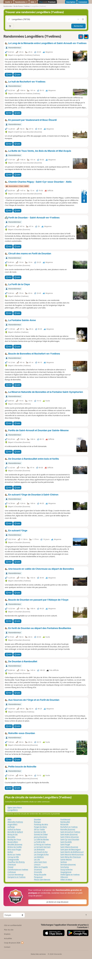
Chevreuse (12, 864)
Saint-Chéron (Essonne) (69, 837)
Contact (7, 947)
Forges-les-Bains (40, 827)
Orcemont (38, 869)
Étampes (37, 822)
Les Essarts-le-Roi (41, 852)
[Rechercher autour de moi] (82, 19)
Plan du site (8, 930)
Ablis (9, 819)
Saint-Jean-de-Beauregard (70, 849)
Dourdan (37, 819)
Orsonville (38, 872)
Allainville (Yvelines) (15, 822)
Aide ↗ (33, 2)
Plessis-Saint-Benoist (42, 879)
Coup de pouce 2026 (14, 942)
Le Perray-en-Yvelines (42, 844)
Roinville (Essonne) (67, 829)
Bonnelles (11, 837)
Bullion (10, 852)
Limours (37, 864)
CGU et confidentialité (13, 925)
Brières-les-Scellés (15, 847)
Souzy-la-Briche (66, 869)
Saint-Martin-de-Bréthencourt (72, 852)
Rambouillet (65, 822)
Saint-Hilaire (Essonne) (69, 847)
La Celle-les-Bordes (41, 839)
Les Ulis (37, 859)
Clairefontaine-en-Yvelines (18, 869)
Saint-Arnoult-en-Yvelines (70, 832)
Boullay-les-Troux (14, 839)
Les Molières (39, 857)
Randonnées (21, 2)
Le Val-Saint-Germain (42, 847)
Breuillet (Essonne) (15, 844)
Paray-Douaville (40, 874)
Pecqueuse (38, 877)
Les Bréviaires (39, 849)
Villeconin (64, 877)
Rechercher (78, 26)
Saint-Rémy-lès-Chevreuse (70, 857)
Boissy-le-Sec (13, 834)
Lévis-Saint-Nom (40, 862)
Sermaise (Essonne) (68, 864)
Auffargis (11, 827)
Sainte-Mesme (66, 859)
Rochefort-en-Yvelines (69, 827)
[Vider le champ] (78, 19)
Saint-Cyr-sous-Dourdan (69, 839)
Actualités (8, 938)
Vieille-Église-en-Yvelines (70, 874)
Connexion (82, 2)
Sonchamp (64, 867)
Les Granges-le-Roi (41, 854)
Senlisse (63, 862)
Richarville (64, 824)
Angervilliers (12, 824)
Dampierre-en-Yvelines (16, 877)
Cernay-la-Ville (13, 857)
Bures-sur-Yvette (14, 854)
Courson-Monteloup (15, 874)
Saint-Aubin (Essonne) (69, 834)
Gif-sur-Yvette (39, 829)
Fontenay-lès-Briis (41, 824)
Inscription (70, 2)
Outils (8, 2)
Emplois (7, 934)
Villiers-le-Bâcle (66, 879)
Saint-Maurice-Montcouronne (71, 854)
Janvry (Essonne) (40, 837)
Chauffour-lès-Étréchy (16, 862)
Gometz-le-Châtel (41, 834)
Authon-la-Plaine (14, 829)
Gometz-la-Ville (40, 832)
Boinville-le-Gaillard (15, 832)
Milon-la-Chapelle (41, 867)
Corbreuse (12, 872)
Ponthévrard (65, 819)
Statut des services (38, 954)
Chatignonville (13, 859)
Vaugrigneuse (65, 872)
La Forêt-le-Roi (39, 842)
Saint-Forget (65, 844)
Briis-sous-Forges (14, 849)
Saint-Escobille (66, 842)
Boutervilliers (13, 842)
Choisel (10, 867)
